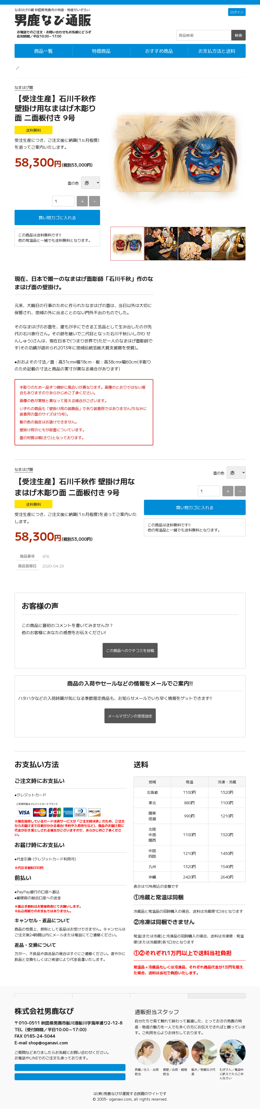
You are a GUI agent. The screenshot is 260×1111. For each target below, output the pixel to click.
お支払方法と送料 (216, 57)
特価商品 (101, 57)
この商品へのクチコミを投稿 (130, 642)
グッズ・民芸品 (56, 74)
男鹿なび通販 (26, 74)
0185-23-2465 (39, 1022)
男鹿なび (93, 1096)
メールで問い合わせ (70, 1076)
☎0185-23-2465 (45, 40)
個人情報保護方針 (101, 986)
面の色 (73, 189)
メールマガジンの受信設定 (130, 706)
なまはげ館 (24, 93)
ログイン (236, 18)
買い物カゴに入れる (57, 224)
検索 (238, 41)
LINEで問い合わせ (70, 1062)
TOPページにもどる (217, 986)
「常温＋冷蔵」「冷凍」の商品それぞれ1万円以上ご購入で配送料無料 (130, 5)
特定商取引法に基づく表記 (159, 986)
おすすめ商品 (159, 57)
